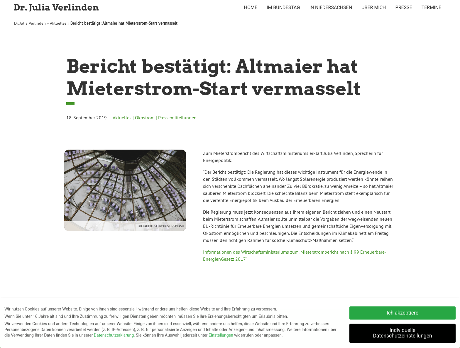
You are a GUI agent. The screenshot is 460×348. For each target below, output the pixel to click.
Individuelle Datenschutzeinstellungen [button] (402, 331)
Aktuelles (58, 23)
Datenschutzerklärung (114, 334)
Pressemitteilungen (177, 118)
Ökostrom (145, 118)
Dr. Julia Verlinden (30, 23)
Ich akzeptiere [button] (402, 311)
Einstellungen (221, 334)
